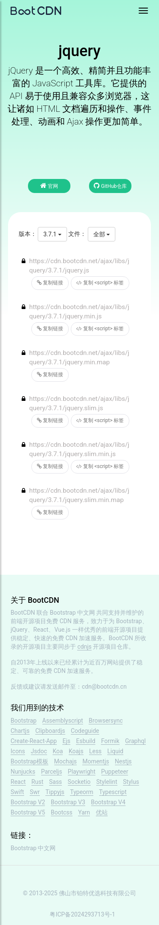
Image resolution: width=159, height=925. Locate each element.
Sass (55, 781)
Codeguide (85, 730)
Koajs (76, 751)
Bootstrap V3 (68, 802)
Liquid (115, 751)
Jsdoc (39, 751)
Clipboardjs (50, 730)
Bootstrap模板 (29, 761)
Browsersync (106, 720)
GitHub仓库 (110, 185)
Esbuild (85, 741)
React (18, 781)
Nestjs (123, 761)
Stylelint (106, 781)
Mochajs (65, 761)
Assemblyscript (62, 720)
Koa (58, 751)
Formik (110, 741)
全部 (101, 234)
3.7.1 (52, 234)
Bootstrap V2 (28, 802)
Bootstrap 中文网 (72, 612)
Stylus (131, 781)
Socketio (79, 781)
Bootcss (62, 812)
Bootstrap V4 (108, 802)
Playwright (81, 771)
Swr (35, 792)
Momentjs (95, 761)
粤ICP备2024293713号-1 (82, 914)
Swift (17, 792)
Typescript (113, 792)
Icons (18, 751)
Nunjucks (23, 771)
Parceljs (51, 771)
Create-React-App (34, 741)
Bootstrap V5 (28, 812)
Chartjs (20, 730)
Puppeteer (114, 771)
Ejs (66, 741)
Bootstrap (23, 720)
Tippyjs (54, 792)
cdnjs (84, 646)
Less (95, 751)
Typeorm (81, 792)
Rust (37, 781)
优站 (102, 812)
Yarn (84, 812)
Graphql (135, 741)
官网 (49, 185)
